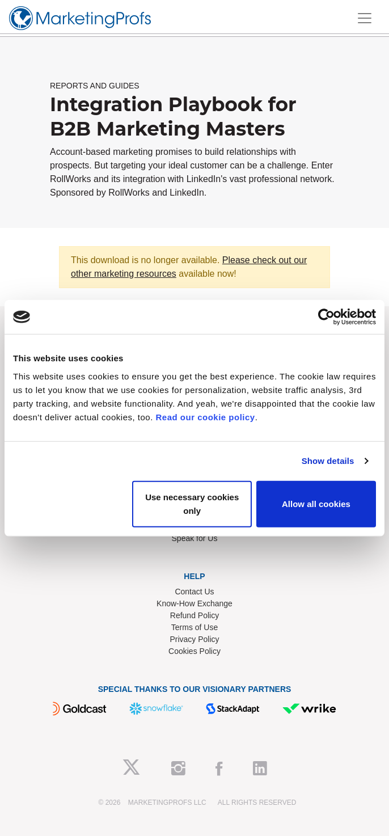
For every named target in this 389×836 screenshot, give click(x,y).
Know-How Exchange (194, 603)
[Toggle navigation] (364, 18)
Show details (328, 461)
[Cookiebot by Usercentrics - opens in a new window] (326, 317)
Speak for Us (195, 538)
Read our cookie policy (205, 416)
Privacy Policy (194, 639)
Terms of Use (194, 627)
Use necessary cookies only (192, 503)
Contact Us (194, 591)
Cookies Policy (194, 651)
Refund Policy (194, 615)
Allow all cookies (316, 503)
